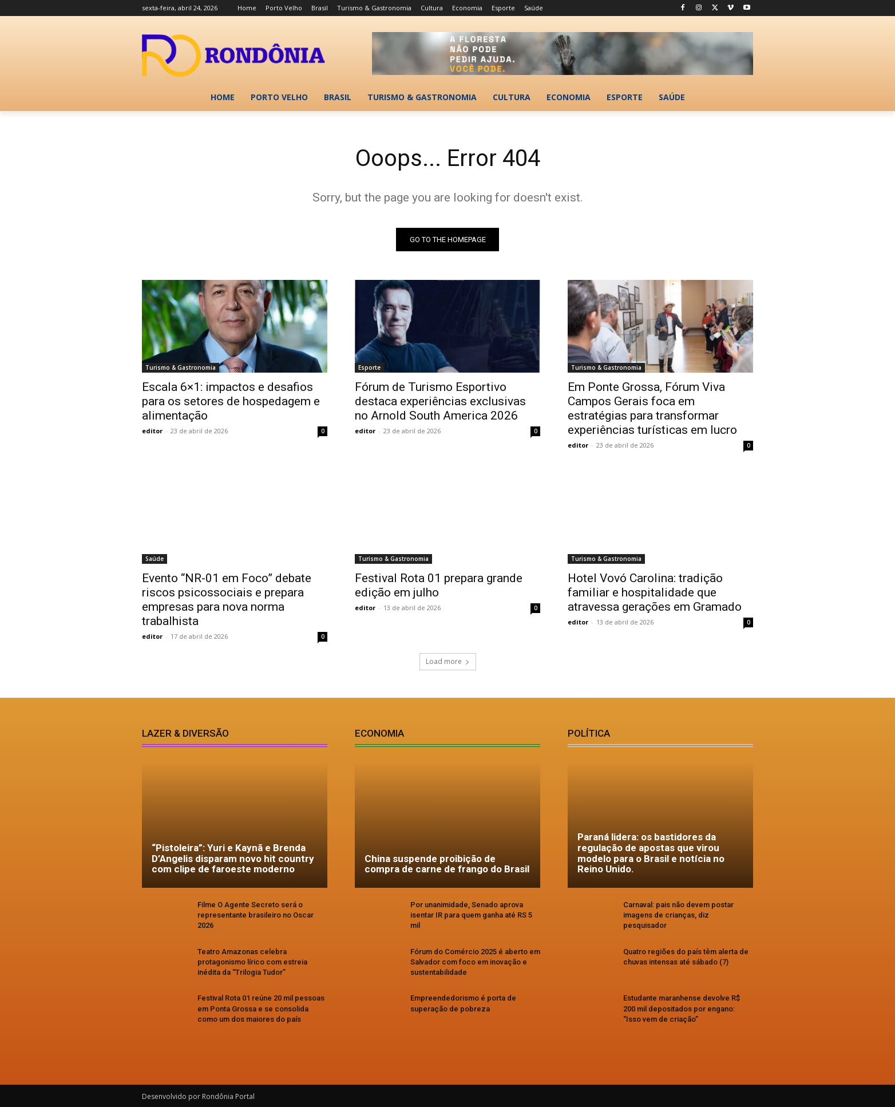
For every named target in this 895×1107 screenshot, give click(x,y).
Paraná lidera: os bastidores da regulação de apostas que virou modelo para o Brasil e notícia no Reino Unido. (650, 853)
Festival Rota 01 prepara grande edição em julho (438, 585)
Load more (448, 661)
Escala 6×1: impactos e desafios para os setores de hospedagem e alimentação (231, 401)
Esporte (369, 367)
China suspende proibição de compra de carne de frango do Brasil (447, 864)
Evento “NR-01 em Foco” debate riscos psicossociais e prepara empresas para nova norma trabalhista (226, 599)
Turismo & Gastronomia (180, 367)
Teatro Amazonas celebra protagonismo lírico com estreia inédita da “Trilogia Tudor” (252, 961)
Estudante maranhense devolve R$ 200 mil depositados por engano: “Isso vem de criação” (681, 1008)
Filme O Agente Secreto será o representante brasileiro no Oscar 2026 (255, 915)
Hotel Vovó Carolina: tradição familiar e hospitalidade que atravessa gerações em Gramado (655, 592)
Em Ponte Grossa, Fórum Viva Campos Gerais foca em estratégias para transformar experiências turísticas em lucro (652, 408)
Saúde (154, 559)
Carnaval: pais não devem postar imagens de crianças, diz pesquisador (678, 915)
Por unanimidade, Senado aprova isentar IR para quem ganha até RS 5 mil (471, 915)
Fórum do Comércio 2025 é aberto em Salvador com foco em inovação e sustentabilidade (475, 961)
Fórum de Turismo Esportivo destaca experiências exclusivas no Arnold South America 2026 (440, 401)
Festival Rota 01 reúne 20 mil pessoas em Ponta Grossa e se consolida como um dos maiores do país (260, 1008)
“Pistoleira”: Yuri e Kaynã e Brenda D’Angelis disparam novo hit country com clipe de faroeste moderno (233, 858)
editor (152, 430)
